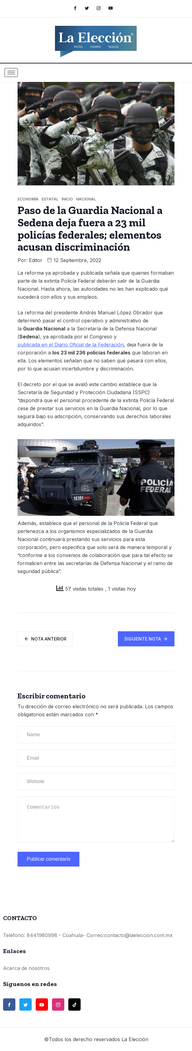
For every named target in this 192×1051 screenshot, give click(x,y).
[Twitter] (90, 8)
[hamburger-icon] (11, 72)
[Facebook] (78, 8)
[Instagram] (102, 8)
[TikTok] (74, 1004)
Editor (35, 260)
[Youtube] (113, 8)
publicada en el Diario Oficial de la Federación (71, 345)
